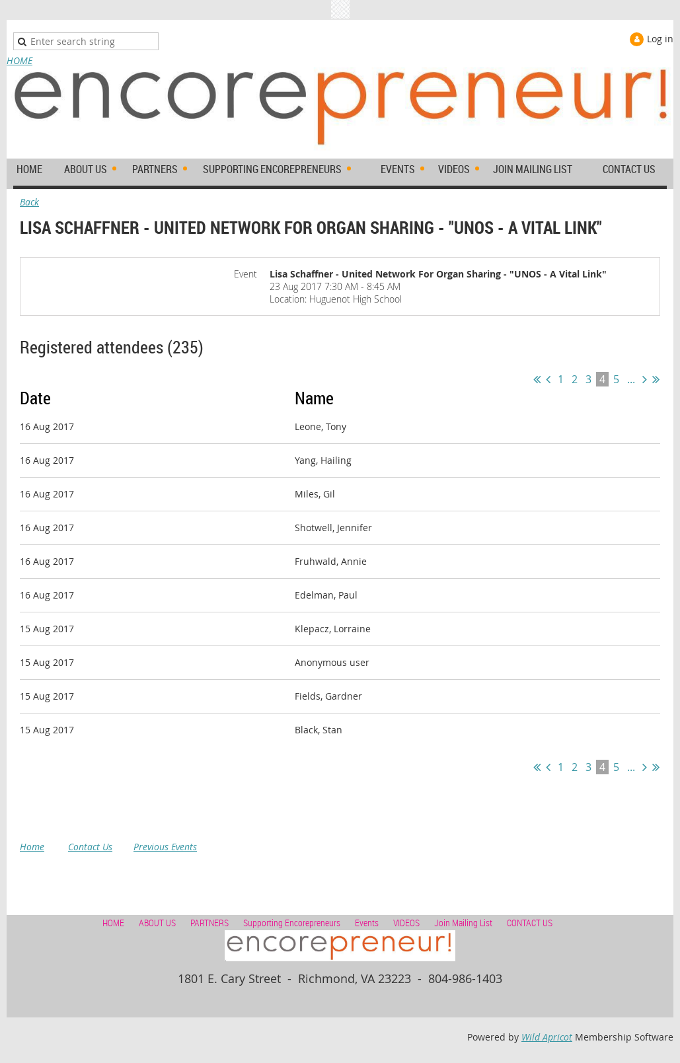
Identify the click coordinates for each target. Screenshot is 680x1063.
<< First (537, 379)
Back (29, 202)
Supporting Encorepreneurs (291, 922)
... (631, 379)
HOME (19, 60)
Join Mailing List (463, 922)
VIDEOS (406, 922)
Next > (645, 379)
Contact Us (90, 846)
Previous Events (165, 846)
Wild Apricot (546, 1037)
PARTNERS (209, 922)
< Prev (548, 379)
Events (367, 922)
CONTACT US (529, 922)
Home (32, 846)
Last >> (656, 379)
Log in (660, 38)
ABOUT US (157, 922)
